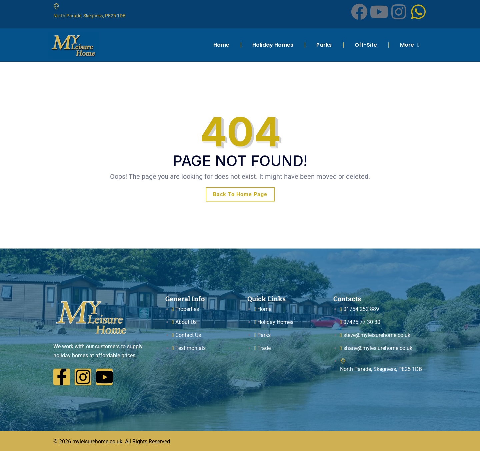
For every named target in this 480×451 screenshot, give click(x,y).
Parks (324, 45)
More (409, 45)
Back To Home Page (240, 194)
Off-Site (366, 45)
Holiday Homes (272, 45)
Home (221, 45)
